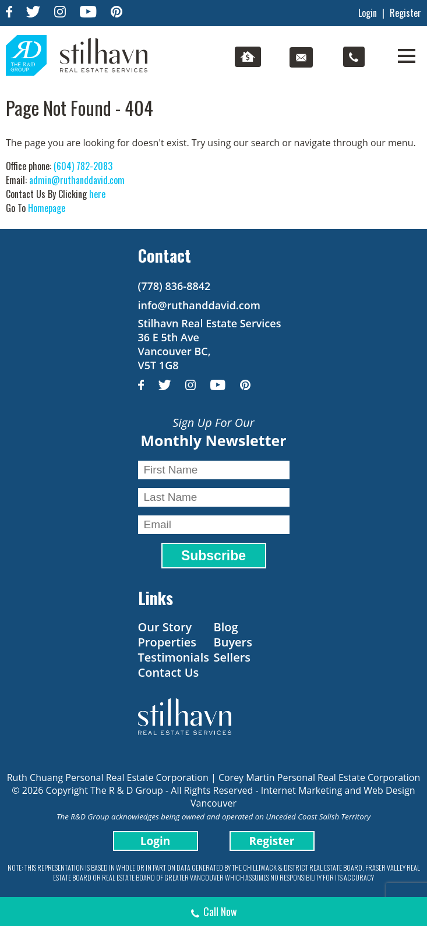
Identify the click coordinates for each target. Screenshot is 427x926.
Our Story (165, 627)
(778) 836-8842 (174, 286)
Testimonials (174, 657)
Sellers (232, 657)
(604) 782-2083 (83, 166)
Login (367, 13)
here (97, 194)
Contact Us (168, 672)
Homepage (46, 208)
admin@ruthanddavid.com (77, 180)
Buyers (233, 642)
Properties (167, 642)
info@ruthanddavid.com (199, 305)
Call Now (213, 913)
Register (405, 13)
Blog (226, 627)
